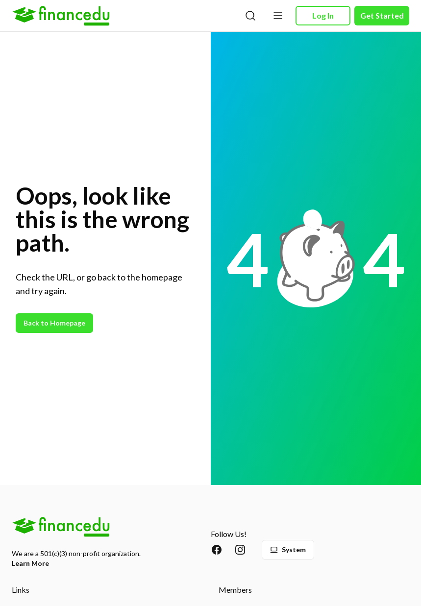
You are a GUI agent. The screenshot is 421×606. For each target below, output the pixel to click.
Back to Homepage (54, 323)
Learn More (30, 563)
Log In (323, 15)
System (288, 549)
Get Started (382, 15)
